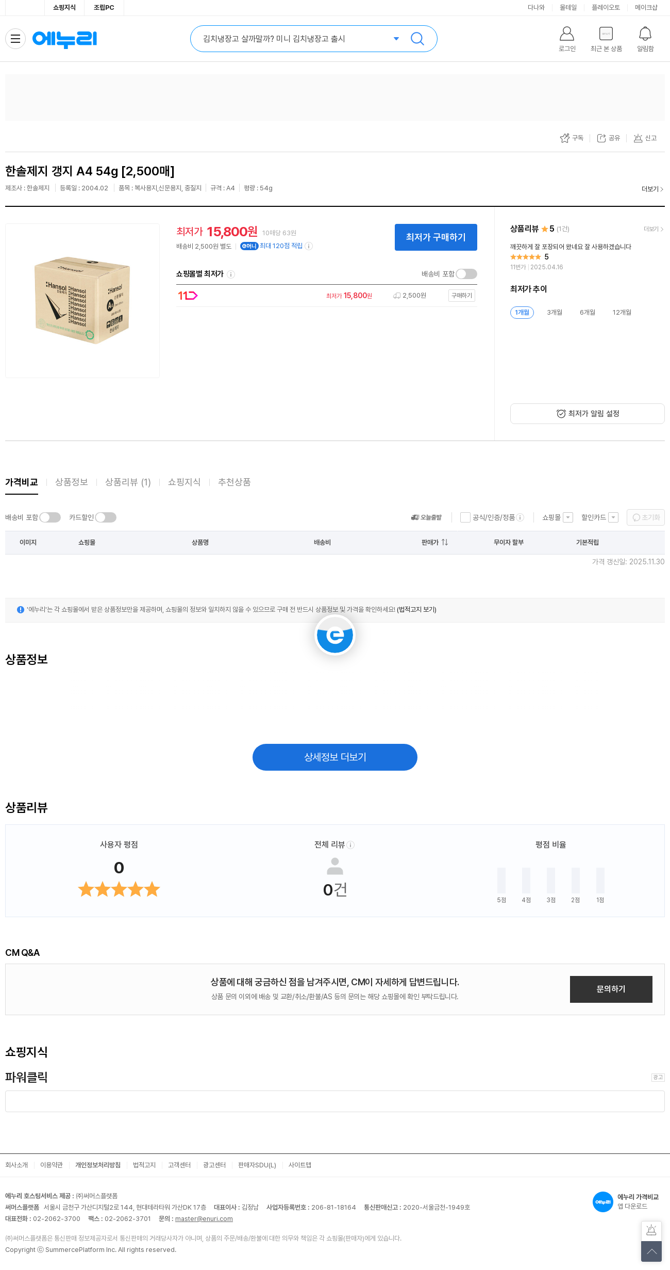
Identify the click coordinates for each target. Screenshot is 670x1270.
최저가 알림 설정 (593, 413)
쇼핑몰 (551, 517)
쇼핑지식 (64, 7)
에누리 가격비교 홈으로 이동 (64, 38)
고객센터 (179, 1165)
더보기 (650, 189)
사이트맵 (300, 1165)
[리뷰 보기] (587, 257)
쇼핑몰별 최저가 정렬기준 (231, 274)
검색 (417, 38)
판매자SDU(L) (257, 1165)
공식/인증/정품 (494, 517)
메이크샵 (646, 7)
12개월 (622, 312)
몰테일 (568, 7)
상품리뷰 (128, 482)
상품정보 (71, 482)
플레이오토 (606, 7)
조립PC (104, 7)
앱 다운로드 (629, 1202)
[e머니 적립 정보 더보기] (309, 246)
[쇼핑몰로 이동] (324, 296)
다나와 (536, 7)
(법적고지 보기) (417, 609)
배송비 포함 (438, 274)
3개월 (554, 312)
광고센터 (214, 1165)
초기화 (651, 517)
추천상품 (234, 482)
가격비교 (21, 482)
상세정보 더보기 (335, 757)
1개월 (522, 312)
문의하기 (611, 989)
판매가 (430, 542)
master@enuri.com (204, 1219)
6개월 (587, 312)
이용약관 (51, 1165)
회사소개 (16, 1165)
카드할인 (81, 517)
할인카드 (593, 517)
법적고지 (144, 1165)
